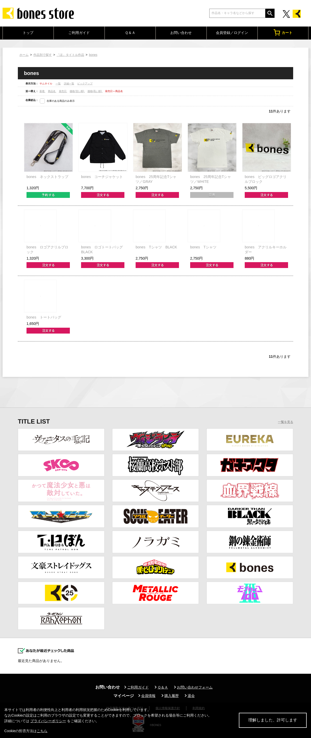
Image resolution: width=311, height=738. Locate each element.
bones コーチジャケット (102, 177)
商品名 (52, 91)
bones (93, 55)
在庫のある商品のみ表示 (61, 100)
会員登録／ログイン (232, 33)
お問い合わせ (181, 33)
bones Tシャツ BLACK (156, 247)
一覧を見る (285, 422)
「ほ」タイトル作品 (70, 55)
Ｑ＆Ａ (130, 33)
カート (283, 32)
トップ (28, 33)
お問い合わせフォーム (195, 687)
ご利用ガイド (79, 33)
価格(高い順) (94, 91)
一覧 (58, 83)
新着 (42, 91)
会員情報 (148, 696)
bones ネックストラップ (47, 177)
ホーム (24, 55)
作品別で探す (42, 55)
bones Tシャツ (203, 247)
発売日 (63, 91)
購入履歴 (171, 696)
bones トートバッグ (44, 317)
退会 (191, 696)
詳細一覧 (69, 83)
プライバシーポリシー (48, 721)
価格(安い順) (77, 91)
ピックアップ (85, 83)
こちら (42, 731)
